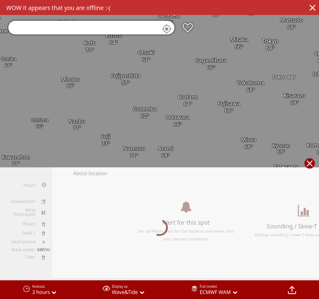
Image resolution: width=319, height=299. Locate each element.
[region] (159, 149)
